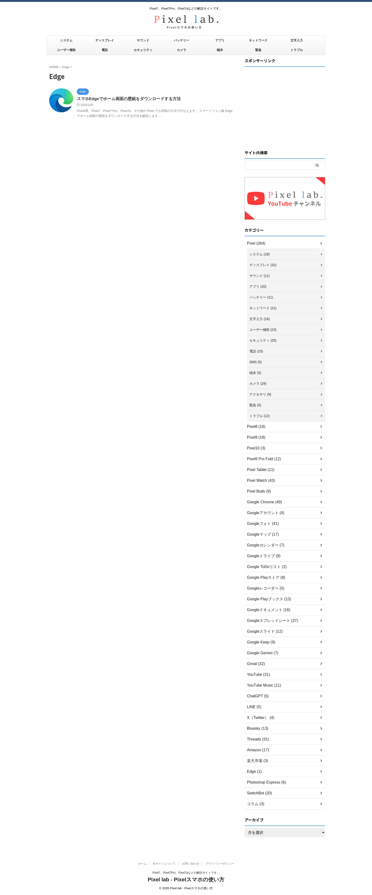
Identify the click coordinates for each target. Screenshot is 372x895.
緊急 (258, 50)
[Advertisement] (285, 102)
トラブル (296, 50)
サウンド (143, 40)
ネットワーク (258, 40)
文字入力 (296, 40)
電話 (105, 50)
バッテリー (181, 40)
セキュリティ (143, 50)
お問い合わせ (190, 863)
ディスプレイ (104, 40)
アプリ (220, 40)
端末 (220, 50)
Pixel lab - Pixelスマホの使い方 (186, 880)
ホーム (142, 863)
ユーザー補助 (66, 50)
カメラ (181, 50)
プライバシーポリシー (219, 863)
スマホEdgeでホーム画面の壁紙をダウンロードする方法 (125, 99)
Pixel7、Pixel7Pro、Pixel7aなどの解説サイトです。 (185, 872)
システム (66, 40)
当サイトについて (164, 863)
